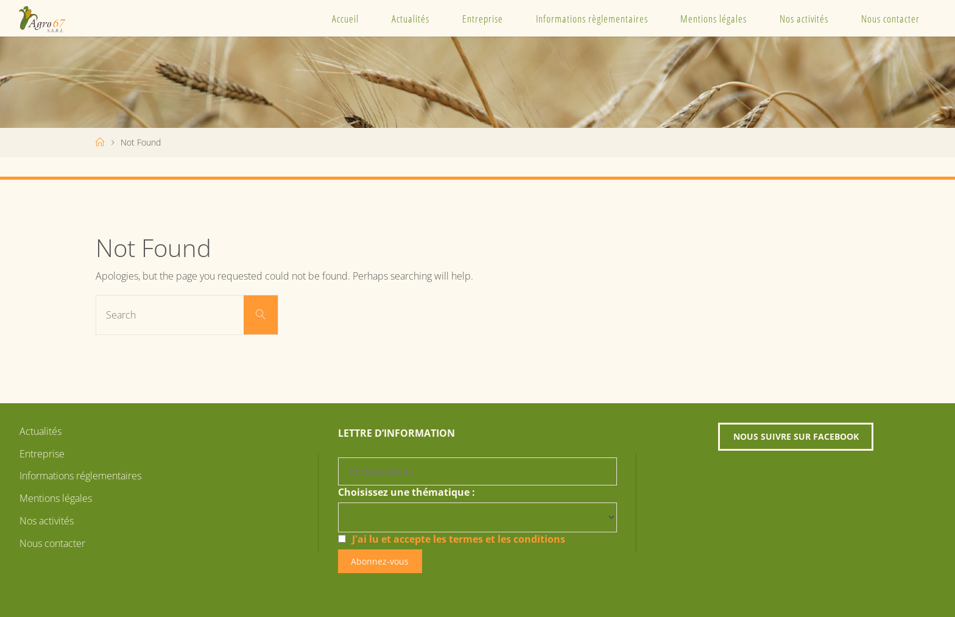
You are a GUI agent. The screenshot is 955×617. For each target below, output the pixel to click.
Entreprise (482, 19)
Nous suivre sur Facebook (796, 436)
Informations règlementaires (592, 19)
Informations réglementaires (80, 475)
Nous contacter (890, 19)
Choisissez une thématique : (406, 492)
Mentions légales (713, 19)
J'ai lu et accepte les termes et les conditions (458, 539)
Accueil (345, 19)
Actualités (410, 19)
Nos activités (804, 19)
